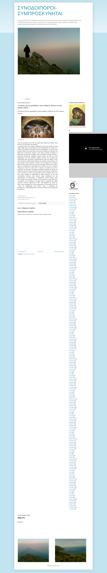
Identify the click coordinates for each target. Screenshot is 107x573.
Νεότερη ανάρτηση (22, 251)
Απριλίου (71, 195)
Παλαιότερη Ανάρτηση (59, 251)
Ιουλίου (70, 210)
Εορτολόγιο (27, 99)
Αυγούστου (71, 209)
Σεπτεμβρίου (72, 207)
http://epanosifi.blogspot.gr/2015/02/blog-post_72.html (26, 197)
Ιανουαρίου (71, 200)
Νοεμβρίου (71, 204)
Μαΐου (70, 214)
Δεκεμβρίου (71, 202)
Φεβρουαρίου (72, 199)
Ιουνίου (70, 212)
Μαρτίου (71, 197)
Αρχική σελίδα (40, 251)
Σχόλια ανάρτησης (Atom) (28, 254)
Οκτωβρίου (71, 205)
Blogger (57, 565)
